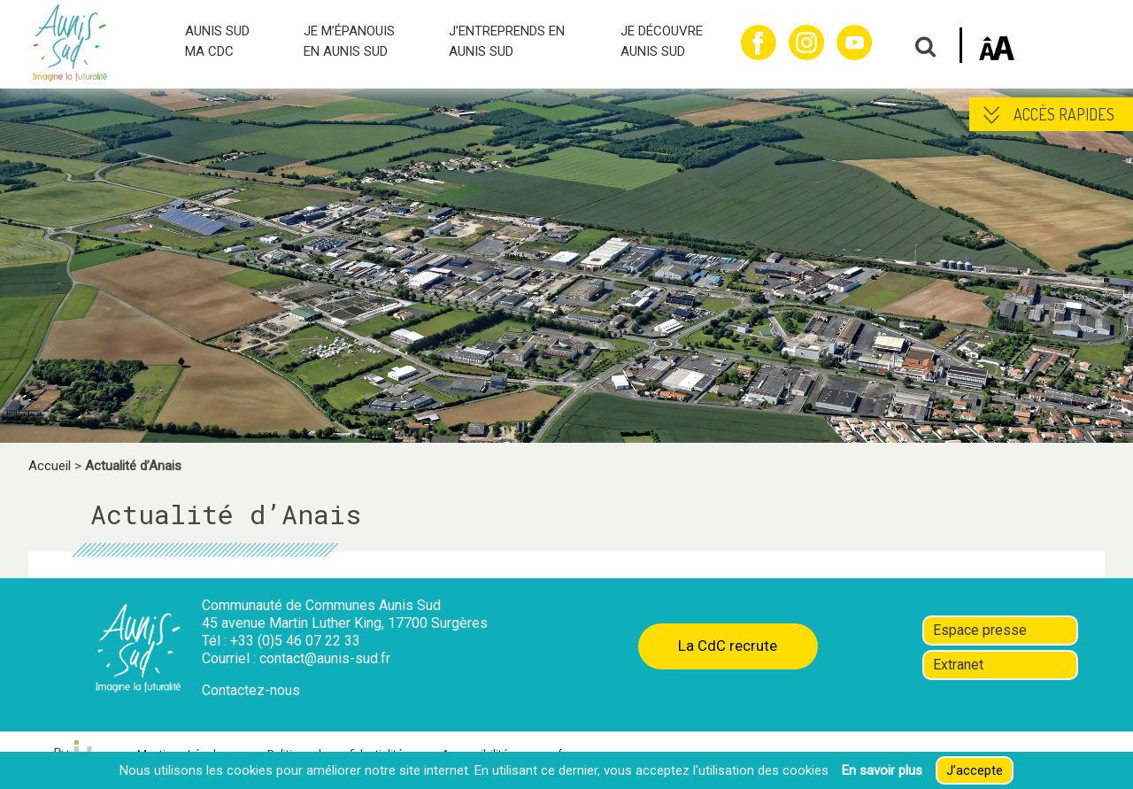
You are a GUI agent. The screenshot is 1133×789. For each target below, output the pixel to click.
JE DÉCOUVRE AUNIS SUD (661, 41)
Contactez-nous (251, 690)
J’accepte (974, 770)
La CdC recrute (727, 645)
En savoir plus (882, 770)
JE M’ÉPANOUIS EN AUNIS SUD (349, 41)
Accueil (49, 466)
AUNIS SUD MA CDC (217, 41)
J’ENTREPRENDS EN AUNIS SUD (507, 41)
